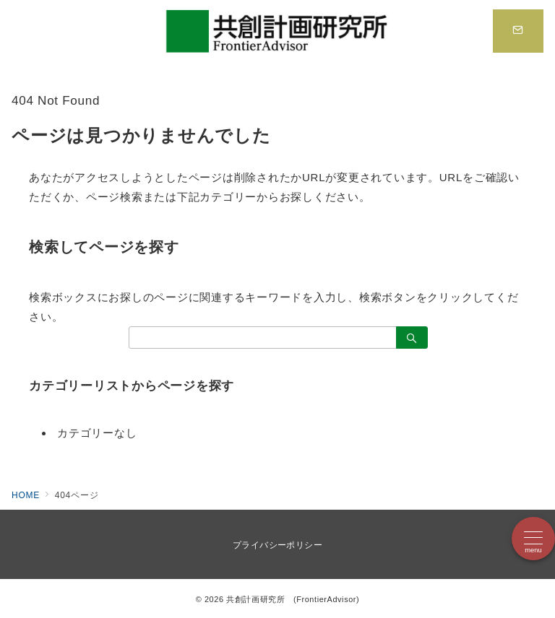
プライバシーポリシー (278, 545)
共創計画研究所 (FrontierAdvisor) (292, 599)
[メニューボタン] (533, 538)
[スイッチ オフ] (518, 31)
